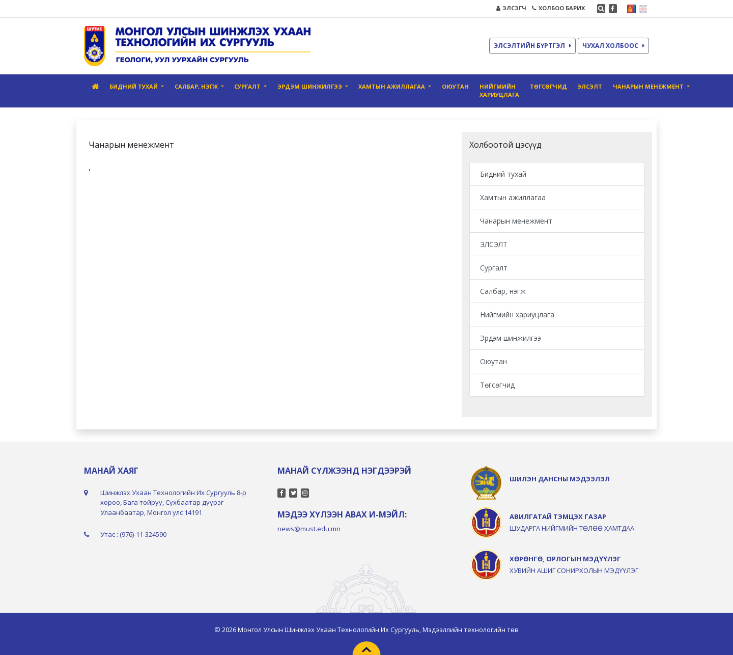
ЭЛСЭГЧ (511, 8)
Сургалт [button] (248, 86)
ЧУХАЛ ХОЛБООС (613, 45)
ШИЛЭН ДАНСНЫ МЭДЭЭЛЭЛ (560, 478)
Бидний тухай (503, 174)
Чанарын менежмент (516, 221)
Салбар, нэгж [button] (197, 86)
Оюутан (455, 86)
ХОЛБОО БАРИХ (558, 8)
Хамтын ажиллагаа (513, 197)
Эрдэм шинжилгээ (510, 338)
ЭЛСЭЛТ (589, 86)
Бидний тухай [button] (134, 86)
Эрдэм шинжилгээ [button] (310, 86)
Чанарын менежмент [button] (649, 86)
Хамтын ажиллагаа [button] (392, 86)
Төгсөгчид (548, 86)
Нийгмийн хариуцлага (499, 91)
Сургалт (494, 267)
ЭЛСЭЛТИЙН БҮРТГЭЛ (532, 45)
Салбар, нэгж (503, 291)
